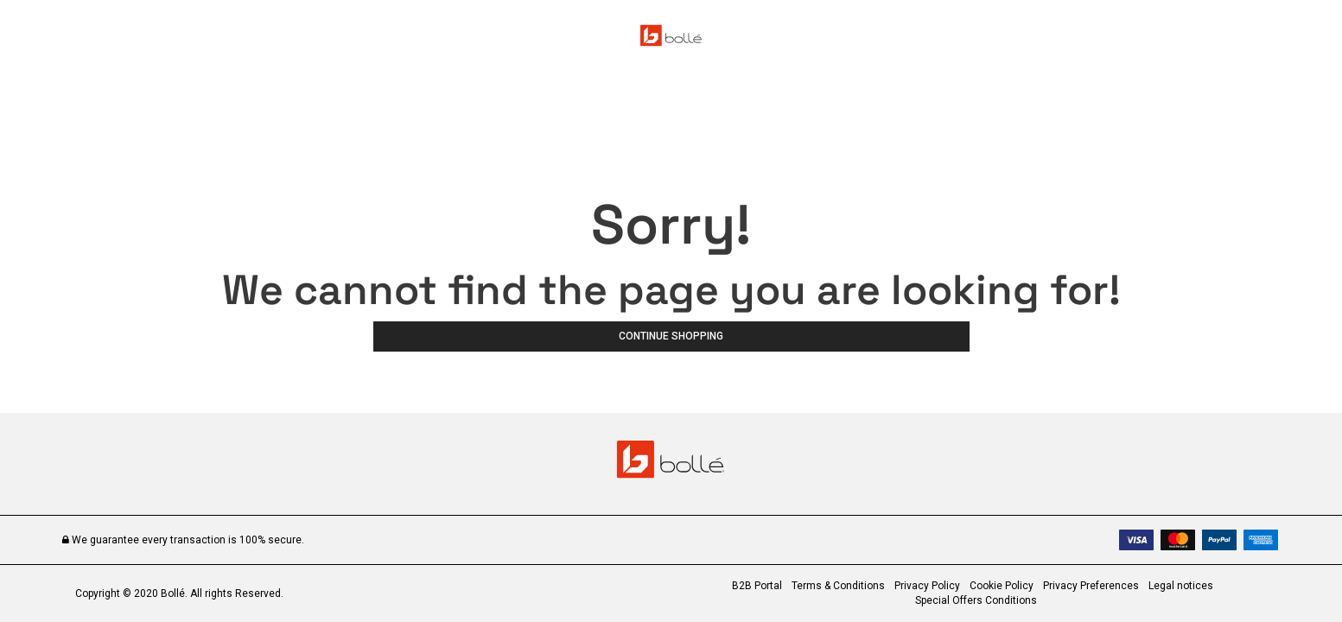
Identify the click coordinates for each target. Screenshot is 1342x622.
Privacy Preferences (1091, 586)
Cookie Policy (1002, 586)
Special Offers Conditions (976, 600)
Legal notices (1180, 586)
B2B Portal (757, 586)
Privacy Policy (927, 586)
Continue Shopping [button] (671, 336)
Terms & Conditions (838, 586)
